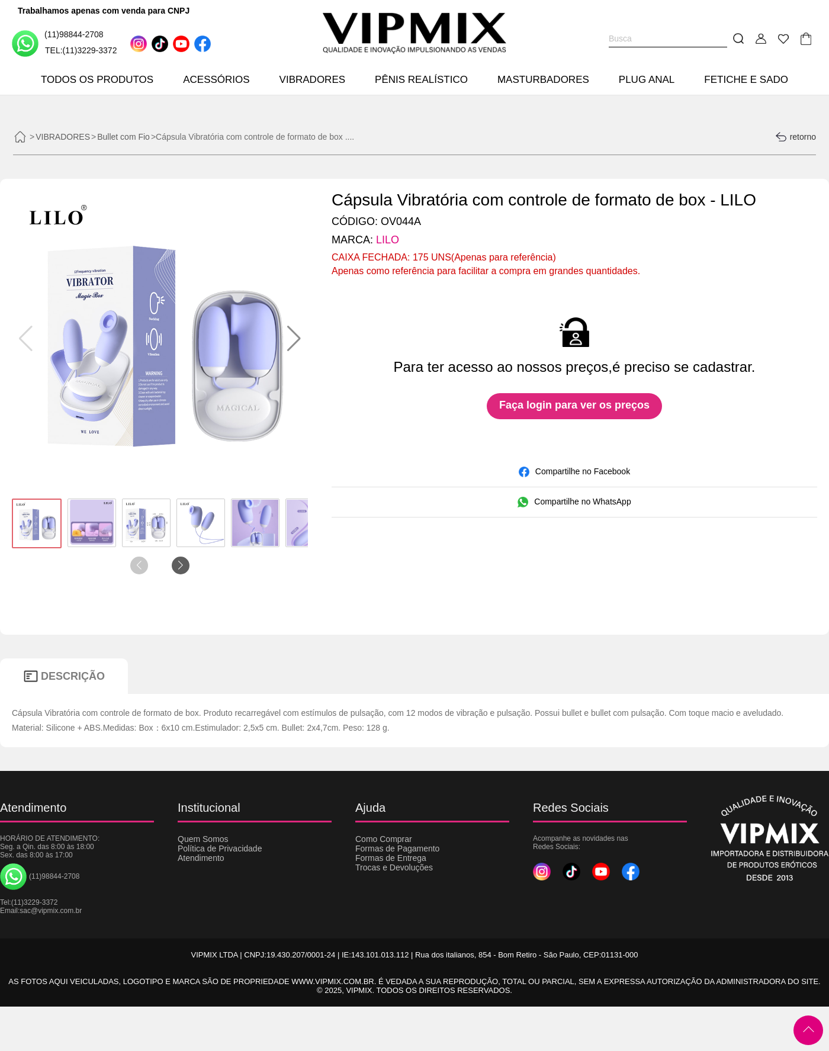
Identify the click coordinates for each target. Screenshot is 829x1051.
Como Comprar (383, 839)
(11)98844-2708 (58, 43)
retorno (795, 137)
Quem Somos (203, 839)
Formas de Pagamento (397, 848)
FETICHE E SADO (746, 79)
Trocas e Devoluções (394, 867)
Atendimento (201, 858)
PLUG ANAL (647, 79)
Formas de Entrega (390, 858)
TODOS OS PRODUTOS (97, 79)
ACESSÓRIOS (216, 79)
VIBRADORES (312, 79)
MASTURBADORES (543, 79)
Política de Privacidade (220, 848)
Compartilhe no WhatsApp (574, 502)
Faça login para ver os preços (574, 405)
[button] (294, 339)
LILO (387, 240)
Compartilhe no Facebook (574, 472)
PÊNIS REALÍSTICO (421, 79)
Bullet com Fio (123, 137)
